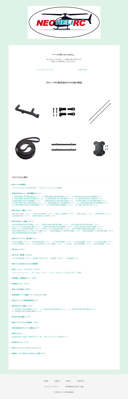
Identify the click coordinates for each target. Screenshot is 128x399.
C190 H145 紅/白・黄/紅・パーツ (43, 216)
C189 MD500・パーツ (103, 214)
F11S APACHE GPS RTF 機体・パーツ (84, 224)
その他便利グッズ (72, 258)
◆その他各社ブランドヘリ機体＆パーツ (25, 328)
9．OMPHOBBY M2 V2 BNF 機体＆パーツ (27, 203)
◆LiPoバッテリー (18, 249)
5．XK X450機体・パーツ (21, 244)
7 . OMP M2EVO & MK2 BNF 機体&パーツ (58, 201)
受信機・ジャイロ (57, 258)
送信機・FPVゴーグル (40, 258)
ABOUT (57, 381)
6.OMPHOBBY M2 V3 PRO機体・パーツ (26, 201)
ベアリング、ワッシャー (20, 272)
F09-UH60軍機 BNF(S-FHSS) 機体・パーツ (27, 233)
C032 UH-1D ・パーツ (84, 214)
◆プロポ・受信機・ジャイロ (22, 255)
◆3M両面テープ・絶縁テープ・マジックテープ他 (29, 295)
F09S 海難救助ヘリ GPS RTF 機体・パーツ (65, 231)
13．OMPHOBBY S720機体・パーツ (59, 205)
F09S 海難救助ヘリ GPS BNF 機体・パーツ (98, 231)
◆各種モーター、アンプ (20, 284)
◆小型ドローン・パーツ (20, 342)
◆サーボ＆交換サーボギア (21, 289)
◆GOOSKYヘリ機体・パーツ (22, 306)
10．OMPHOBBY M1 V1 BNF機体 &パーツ (59, 203)
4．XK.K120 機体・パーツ (103, 242)
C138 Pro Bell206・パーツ (42, 214)
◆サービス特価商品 (19, 184)
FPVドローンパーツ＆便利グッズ (55, 337)
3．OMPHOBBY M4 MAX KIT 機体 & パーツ (27, 199)
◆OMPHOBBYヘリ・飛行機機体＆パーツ (26, 193)
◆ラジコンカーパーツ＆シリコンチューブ (26, 348)
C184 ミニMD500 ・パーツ (64, 214)
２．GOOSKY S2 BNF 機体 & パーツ (53, 309)
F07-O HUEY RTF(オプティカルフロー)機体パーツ (29, 231)
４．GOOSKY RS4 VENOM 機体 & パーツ (27, 311)
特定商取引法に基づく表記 (75, 386)
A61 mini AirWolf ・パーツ (21, 214)
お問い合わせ (82, 69)
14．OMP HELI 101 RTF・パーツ (87, 205)
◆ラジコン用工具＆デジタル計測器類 (25, 264)
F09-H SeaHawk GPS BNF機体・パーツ (58, 227)
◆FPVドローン (17, 333)
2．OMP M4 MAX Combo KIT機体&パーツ (87, 196)
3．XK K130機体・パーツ (83, 242)
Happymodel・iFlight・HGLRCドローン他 (27, 337)
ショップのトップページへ (45, 69)
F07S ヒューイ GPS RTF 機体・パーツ (25, 229)
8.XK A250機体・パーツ (82, 244)
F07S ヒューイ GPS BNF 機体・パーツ (55, 229)
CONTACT (80, 381)
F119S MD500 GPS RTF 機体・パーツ (25, 224)
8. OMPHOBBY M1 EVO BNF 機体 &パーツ (91, 201)
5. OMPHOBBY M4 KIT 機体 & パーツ (89, 199)
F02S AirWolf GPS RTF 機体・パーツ (55, 224)
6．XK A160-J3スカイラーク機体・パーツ (47, 244)
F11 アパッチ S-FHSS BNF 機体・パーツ (26, 227)
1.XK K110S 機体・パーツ (41, 242)
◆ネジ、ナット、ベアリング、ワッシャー (26, 269)
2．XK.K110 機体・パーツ (62, 242)
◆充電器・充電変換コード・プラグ (24, 278)
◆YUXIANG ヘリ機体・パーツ (22, 221)
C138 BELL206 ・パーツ (21, 216)
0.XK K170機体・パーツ (20, 242)
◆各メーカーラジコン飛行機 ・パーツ (25, 322)
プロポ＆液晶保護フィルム (21, 258)
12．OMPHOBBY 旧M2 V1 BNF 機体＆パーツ (28, 205)
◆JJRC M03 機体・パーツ (21, 317)
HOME (46, 381)
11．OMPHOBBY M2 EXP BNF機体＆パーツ (93, 203)
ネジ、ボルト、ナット (39, 272)
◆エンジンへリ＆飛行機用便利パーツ (25, 300)
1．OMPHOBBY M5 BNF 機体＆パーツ (55, 196)
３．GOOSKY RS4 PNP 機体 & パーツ (82, 309)
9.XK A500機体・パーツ (102, 244)
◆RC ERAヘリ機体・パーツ (22, 210)
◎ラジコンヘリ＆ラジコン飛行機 (50, 188)
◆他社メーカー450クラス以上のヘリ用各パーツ (28, 353)
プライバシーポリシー (51, 386)
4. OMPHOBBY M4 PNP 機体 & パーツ (59, 199)
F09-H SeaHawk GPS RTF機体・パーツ (89, 227)
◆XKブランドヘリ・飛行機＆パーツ (24, 238)
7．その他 (67, 244)
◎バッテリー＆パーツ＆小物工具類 (24, 188)
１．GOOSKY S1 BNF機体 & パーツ (25, 309)
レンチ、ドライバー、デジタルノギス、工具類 (65, 272)
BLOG (68, 381)
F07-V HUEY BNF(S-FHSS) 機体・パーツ (86, 229)
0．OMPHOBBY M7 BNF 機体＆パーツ (25, 196)
